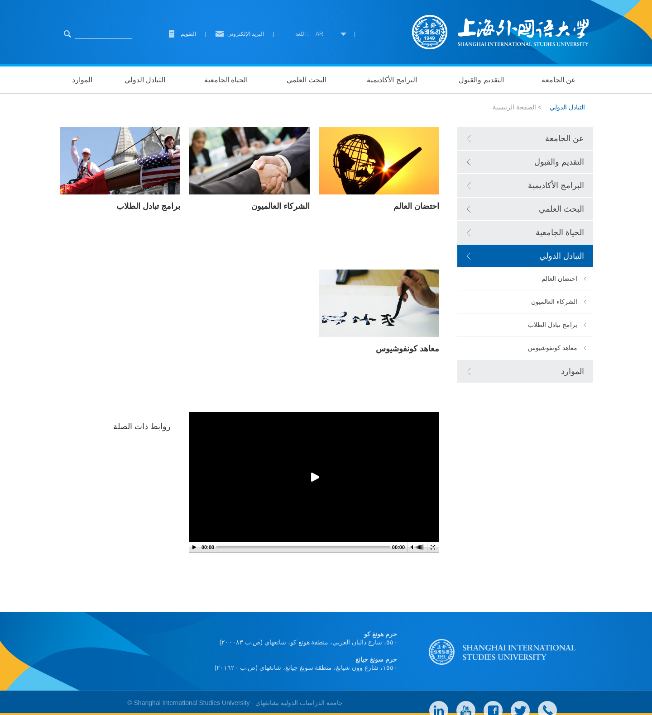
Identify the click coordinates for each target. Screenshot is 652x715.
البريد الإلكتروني (245, 34)
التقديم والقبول (481, 80)
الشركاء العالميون (554, 301)
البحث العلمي (306, 80)
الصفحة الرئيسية (514, 107)
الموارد (82, 80)
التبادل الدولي (145, 80)
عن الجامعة (559, 80)
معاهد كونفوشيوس (552, 347)
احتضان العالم (559, 278)
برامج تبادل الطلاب (552, 324)
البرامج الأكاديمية (392, 80)
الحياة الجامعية (226, 80)
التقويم (188, 34)
